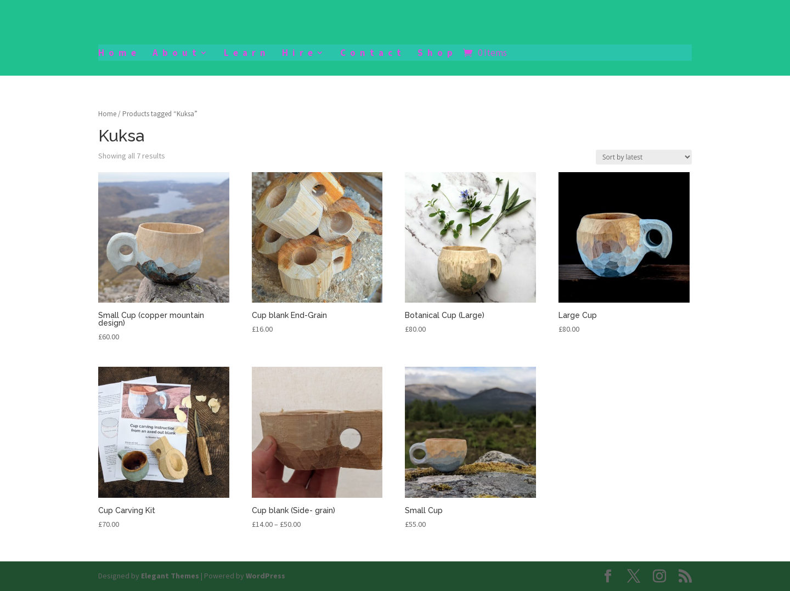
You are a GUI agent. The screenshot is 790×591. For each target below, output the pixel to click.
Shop (437, 54)
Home (119, 54)
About (177, 54)
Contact (372, 54)
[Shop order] (644, 157)
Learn (247, 54)
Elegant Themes (170, 576)
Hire (299, 54)
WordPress (265, 576)
